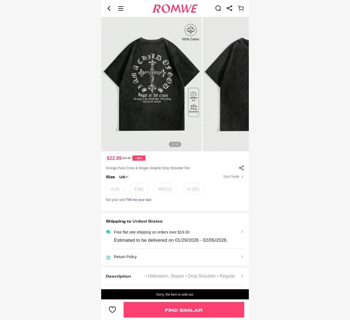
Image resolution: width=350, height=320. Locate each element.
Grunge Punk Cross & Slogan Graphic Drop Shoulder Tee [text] (147, 168)
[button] (109, 8)
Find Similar (184, 310)
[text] (175, 84)
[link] (218, 8)
